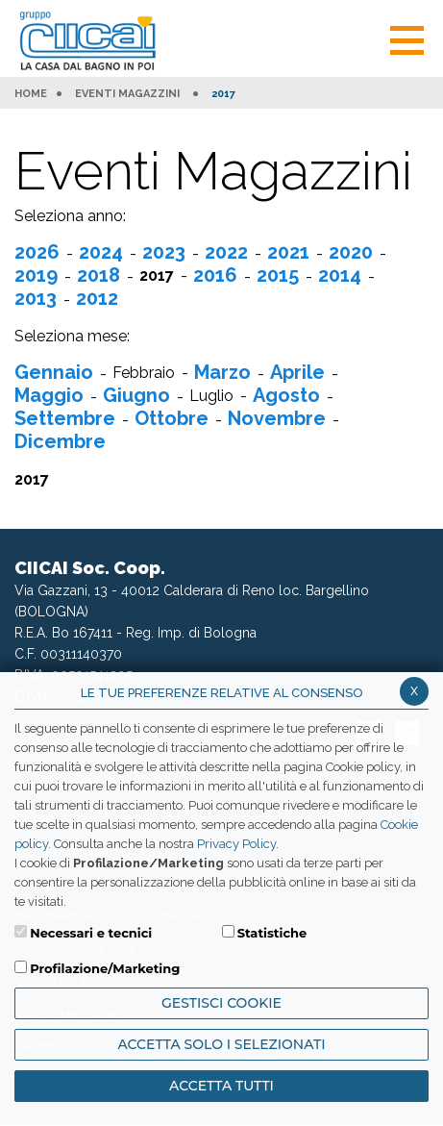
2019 (36, 275)
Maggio (49, 395)
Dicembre (60, 441)
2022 (226, 251)
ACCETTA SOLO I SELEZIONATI (221, 1044)
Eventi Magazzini (127, 94)
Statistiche (272, 932)
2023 (163, 251)
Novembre (277, 418)
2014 (339, 275)
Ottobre (172, 418)
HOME (30, 94)
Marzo (222, 372)
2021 (288, 251)
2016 (215, 275)
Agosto (286, 395)
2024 (101, 251)
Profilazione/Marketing (105, 968)
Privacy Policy (236, 844)
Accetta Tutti (221, 1085)
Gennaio (53, 372)
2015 (278, 275)
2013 (35, 298)
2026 (37, 251)
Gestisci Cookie (221, 1003)
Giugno (136, 395)
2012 (97, 298)
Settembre (64, 418)
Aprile (297, 372)
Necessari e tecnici (91, 932)
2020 (351, 251)
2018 (98, 275)
